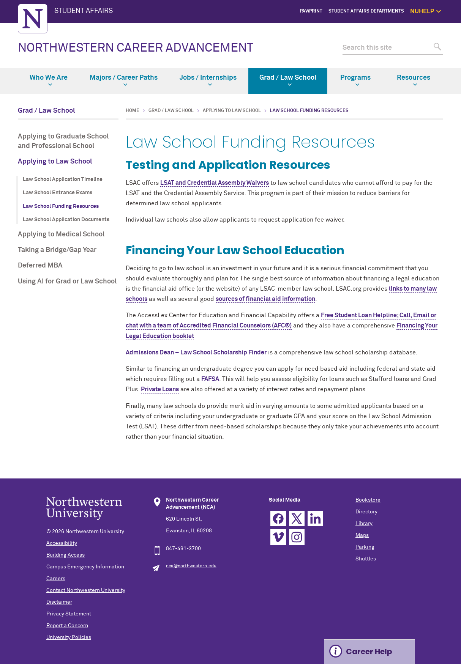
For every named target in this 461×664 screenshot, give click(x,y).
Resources (413, 80)
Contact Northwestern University (85, 590)
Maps (362, 535)
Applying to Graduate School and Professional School (63, 141)
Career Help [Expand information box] (369, 651)
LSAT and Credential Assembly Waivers (214, 183)
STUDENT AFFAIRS (83, 11)
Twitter (297, 518)
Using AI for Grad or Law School (67, 281)
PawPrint (311, 11)
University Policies (68, 637)
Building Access (65, 555)
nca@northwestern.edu (191, 566)
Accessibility (61, 543)
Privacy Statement (68, 614)
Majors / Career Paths (124, 80)
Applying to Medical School (61, 234)
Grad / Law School (287, 80)
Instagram (297, 537)
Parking (364, 547)
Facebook (278, 518)
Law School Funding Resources (61, 206)
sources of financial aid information (265, 299)
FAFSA (210, 379)
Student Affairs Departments (366, 11)
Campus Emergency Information (85, 567)
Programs (355, 80)
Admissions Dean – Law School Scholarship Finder (196, 352)
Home (132, 111)
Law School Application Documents (66, 219)
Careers (55, 578)
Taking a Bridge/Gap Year (57, 250)
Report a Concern (67, 625)
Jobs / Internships (208, 80)
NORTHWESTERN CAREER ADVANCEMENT (135, 48)
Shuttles (365, 559)
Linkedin (315, 518)
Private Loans (160, 389)
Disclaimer (59, 602)
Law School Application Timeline (63, 179)
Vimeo (278, 537)
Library (364, 523)
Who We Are (49, 80)
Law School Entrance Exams (57, 192)
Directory (366, 512)
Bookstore (367, 500)
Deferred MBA (40, 265)
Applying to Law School (55, 161)
